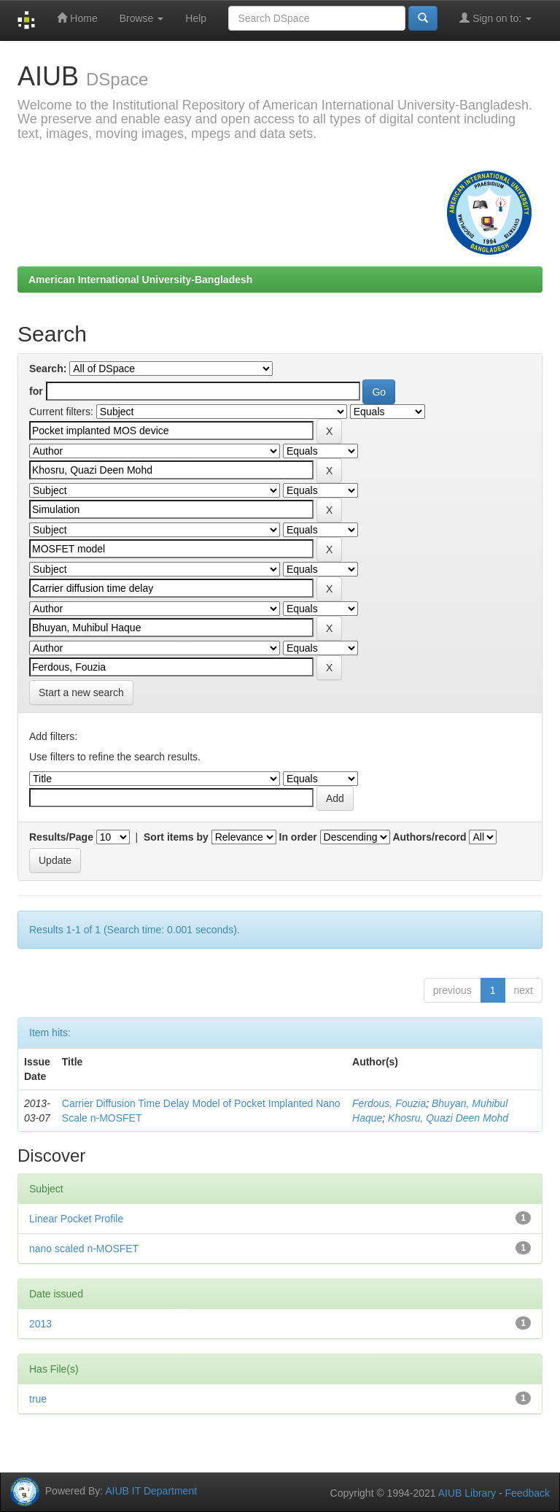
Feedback (527, 1493)
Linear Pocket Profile (76, 1218)
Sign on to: (495, 18)
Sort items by (176, 837)
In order (298, 837)
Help (195, 18)
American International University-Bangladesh (140, 279)
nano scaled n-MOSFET (84, 1248)
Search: (47, 368)
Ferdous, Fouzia (389, 1103)
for (36, 391)
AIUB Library (467, 1493)
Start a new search (81, 692)
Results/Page (61, 837)
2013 (40, 1324)
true (38, 1399)
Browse (142, 18)
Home (77, 18)
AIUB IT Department (151, 1490)
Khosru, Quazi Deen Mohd (448, 1118)
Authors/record (429, 837)
